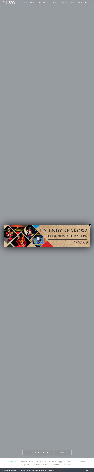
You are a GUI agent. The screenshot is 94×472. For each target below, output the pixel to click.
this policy (52, 470)
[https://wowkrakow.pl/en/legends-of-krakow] (47, 236)
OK (87, 470)
